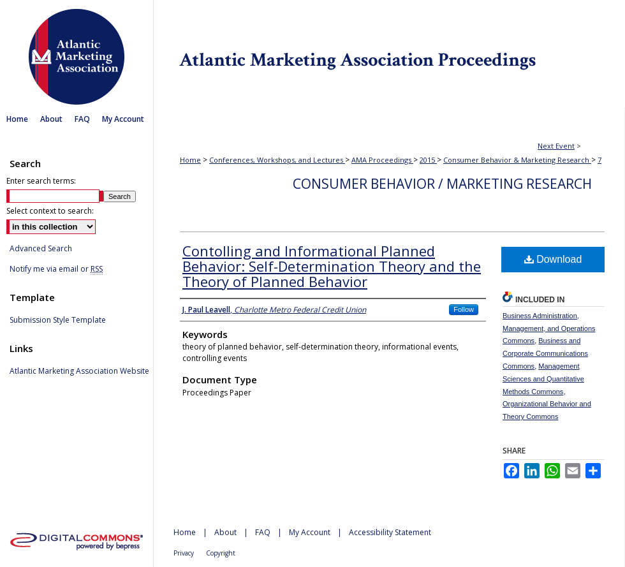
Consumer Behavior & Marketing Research (517, 160)
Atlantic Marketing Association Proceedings (389, 54)
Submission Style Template (58, 320)
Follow (463, 309)
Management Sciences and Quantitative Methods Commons (543, 378)
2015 (428, 160)
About (225, 532)
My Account (309, 532)
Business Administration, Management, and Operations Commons (549, 328)
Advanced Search (41, 248)
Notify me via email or (56, 269)
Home (190, 160)
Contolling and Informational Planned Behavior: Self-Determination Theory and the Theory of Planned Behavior (331, 266)
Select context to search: (50, 210)
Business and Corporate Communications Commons (545, 353)
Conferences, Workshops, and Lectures (277, 160)
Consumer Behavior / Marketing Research (442, 184)
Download (553, 259)
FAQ (262, 532)
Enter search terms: (41, 180)
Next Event (556, 146)
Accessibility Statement (390, 532)
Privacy (183, 553)
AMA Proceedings (382, 160)
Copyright (220, 553)
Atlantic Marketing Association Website (79, 371)
